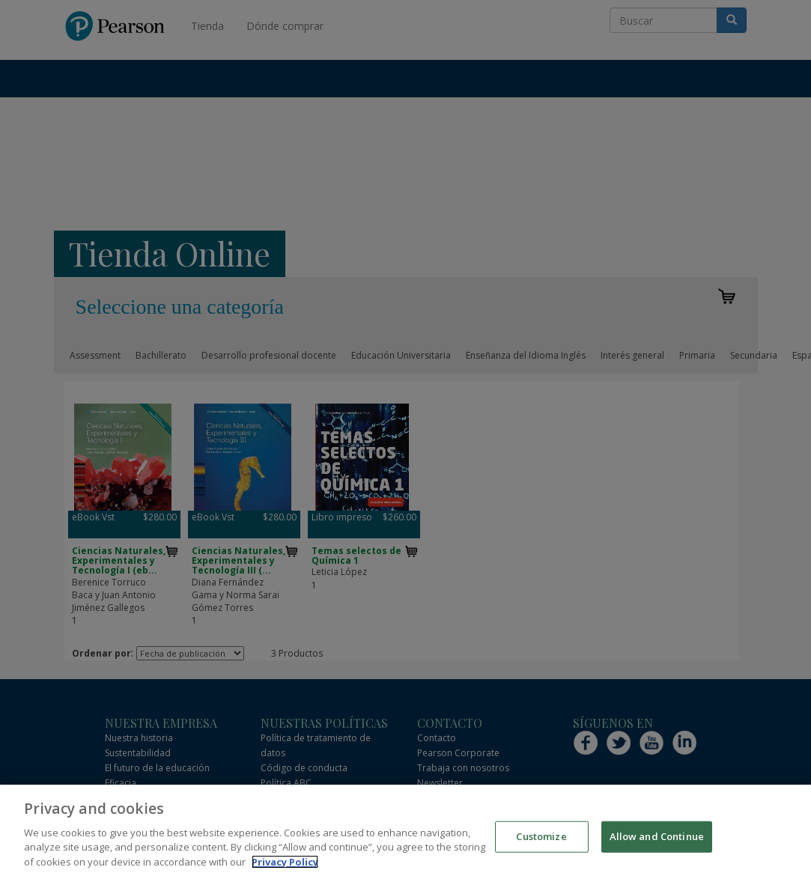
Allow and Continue (657, 850)
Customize (541, 850)
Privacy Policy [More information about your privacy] (285, 876)
